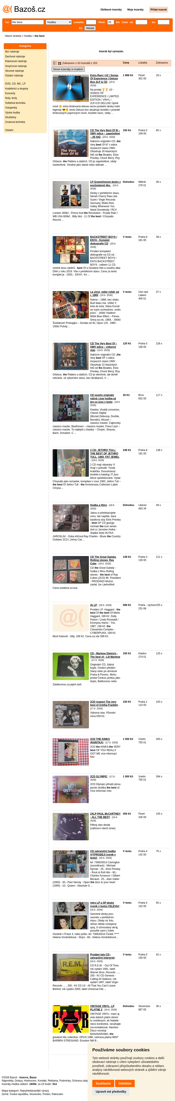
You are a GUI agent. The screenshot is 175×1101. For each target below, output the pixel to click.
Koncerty (10, 93)
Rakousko (57, 1094)
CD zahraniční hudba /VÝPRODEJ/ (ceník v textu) (103, 854)
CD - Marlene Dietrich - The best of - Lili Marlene (105, 655)
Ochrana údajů (80, 1080)
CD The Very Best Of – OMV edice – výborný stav (103, 347)
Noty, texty (11, 98)
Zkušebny (10, 117)
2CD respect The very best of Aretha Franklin (104, 703)
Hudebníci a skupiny (16, 88)
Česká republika (19, 1094)
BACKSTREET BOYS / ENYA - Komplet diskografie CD (103, 240)
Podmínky (65, 1080)
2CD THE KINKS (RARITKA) (100, 741)
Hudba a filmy (98, 505)
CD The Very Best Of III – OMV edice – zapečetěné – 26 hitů (105, 133)
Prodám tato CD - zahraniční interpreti (102, 956)
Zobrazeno (162, 62)
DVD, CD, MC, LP (15, 83)
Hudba (28, 35)
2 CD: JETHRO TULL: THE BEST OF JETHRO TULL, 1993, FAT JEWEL (104, 453)
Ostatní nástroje (14, 75)
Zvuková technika (15, 122)
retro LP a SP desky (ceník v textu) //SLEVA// (104, 904)
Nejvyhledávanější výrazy (34, 1090)
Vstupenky (11, 107)
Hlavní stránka (13, 35)
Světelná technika (15, 102)
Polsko (46, 1094)
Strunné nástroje (14, 70)
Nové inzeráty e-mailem (68, 69)
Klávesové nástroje (16, 61)
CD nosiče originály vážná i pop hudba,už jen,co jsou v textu (103, 398)
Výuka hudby (12, 112)
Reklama (53, 1080)
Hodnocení (30, 1080)
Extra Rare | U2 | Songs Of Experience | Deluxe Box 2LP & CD (104, 78)
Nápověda (7, 1080)
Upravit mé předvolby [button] (111, 1091)
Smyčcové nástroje (16, 66)
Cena (126, 62)
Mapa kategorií (10, 1090)
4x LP (93, 605)
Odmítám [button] (125, 1083)
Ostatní (9, 130)
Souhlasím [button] (103, 1083)
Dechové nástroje (15, 56)
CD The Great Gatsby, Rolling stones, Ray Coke (103, 560)
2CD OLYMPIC (98, 776)
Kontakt (42, 1080)
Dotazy (18, 1080)
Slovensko (35, 1094)
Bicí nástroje (12, 51)
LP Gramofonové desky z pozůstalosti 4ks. (105, 183)
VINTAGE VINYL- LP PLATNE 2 (102, 1008)
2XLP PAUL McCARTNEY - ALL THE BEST (105, 815)
